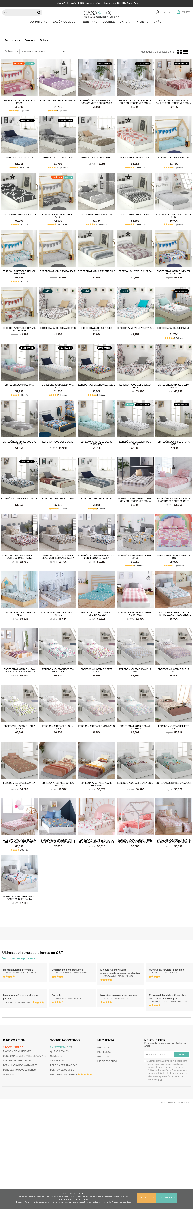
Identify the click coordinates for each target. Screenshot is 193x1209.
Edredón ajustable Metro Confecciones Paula (19, 897)
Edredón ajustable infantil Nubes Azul (19, 272)
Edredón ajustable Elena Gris (96, 271)
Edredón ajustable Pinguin (173, 328)
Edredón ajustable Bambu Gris (135, 442)
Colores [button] (30, 40)
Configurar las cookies (119, 1202)
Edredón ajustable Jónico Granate (58, 784)
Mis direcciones (107, 1061)
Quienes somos (59, 1051)
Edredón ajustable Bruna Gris (174, 442)
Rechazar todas (166, 1198)
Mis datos (103, 1056)
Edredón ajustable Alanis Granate (96, 784)
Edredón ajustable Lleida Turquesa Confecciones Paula (173, 613)
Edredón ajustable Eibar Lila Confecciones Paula (19, 556)
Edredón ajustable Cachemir (58, 271)
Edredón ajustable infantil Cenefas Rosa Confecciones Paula (135, 841)
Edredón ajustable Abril (135, 214)
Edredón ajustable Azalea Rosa (19, 784)
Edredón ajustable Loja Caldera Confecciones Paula (174, 101)
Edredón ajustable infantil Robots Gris (174, 272)
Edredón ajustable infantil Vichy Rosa (135, 613)
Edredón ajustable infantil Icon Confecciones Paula (135, 499)
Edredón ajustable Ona (19, 385)
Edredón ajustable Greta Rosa (96, 670)
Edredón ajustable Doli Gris (96, 214)
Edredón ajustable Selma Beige (173, 386)
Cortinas (91, 21)
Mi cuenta (103, 1047)
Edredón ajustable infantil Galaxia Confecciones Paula (57, 841)
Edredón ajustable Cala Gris (135, 783)
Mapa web (9, 1074)
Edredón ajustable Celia (135, 157)
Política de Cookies (79, 1199)
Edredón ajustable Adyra (96, 157)
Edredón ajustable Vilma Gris (19, 498)
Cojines (110, 21)
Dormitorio (39, 21)
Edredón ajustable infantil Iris (174, 556)
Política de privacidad (63, 1065)
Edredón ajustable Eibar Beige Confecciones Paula (58, 556)
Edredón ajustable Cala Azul (174, 783)
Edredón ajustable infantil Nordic (58, 613)
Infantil (143, 21)
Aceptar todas (146, 1198)
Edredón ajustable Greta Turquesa (58, 670)
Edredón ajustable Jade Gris (58, 328)
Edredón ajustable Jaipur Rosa (174, 670)
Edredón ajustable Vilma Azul (96, 385)
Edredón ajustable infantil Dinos (135, 556)
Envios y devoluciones (17, 1051)
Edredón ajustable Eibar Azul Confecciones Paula (96, 556)
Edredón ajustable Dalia (58, 157)
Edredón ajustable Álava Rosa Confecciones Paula (19, 670)
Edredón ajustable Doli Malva (58, 100)
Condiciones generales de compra (24, 1056)
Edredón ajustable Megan (96, 498)
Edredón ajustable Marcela (19, 214)
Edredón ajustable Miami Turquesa (135, 727)
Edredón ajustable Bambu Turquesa (96, 442)
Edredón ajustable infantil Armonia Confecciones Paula (96, 841)
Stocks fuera (13, 1047)
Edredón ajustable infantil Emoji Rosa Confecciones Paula (174, 499)
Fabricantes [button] (12, 40)
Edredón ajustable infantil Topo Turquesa (96, 613)
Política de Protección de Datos (162, 1070)
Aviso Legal (57, 1060)
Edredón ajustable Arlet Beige (96, 329)
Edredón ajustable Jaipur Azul (135, 670)
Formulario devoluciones (19, 1070)
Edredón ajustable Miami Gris (96, 726)
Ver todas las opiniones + (20, 958)
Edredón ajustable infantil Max (19, 613)
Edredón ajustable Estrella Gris (173, 215)
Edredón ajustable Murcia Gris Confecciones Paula (135, 101)
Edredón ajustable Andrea (135, 271)
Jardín (126, 21)
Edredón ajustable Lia (19, 157)
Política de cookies (62, 1070)
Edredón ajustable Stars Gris (58, 215)
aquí (160, 1079)
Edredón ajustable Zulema (57, 498)
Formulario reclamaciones (20, 1065)
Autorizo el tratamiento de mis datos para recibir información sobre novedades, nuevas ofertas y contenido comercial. (166, 1070)
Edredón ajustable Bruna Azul (58, 386)
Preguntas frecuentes (17, 1060)
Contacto (56, 1056)
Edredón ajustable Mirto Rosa (173, 727)
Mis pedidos (104, 1052)
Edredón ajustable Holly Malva (19, 727)
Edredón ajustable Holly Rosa (57, 727)
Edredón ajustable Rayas (173, 157)
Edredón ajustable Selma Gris (135, 386)
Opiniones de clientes (63, 1074)
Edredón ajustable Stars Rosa (19, 101)
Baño (158, 21)
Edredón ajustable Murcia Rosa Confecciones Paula (96, 101)
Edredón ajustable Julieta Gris (19, 442)
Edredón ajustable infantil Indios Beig (19, 329)
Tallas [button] (44, 40)
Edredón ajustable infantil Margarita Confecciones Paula (19, 841)
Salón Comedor (66, 21)
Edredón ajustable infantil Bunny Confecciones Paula (174, 841)
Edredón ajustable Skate (57, 441)
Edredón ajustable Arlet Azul (135, 328)
